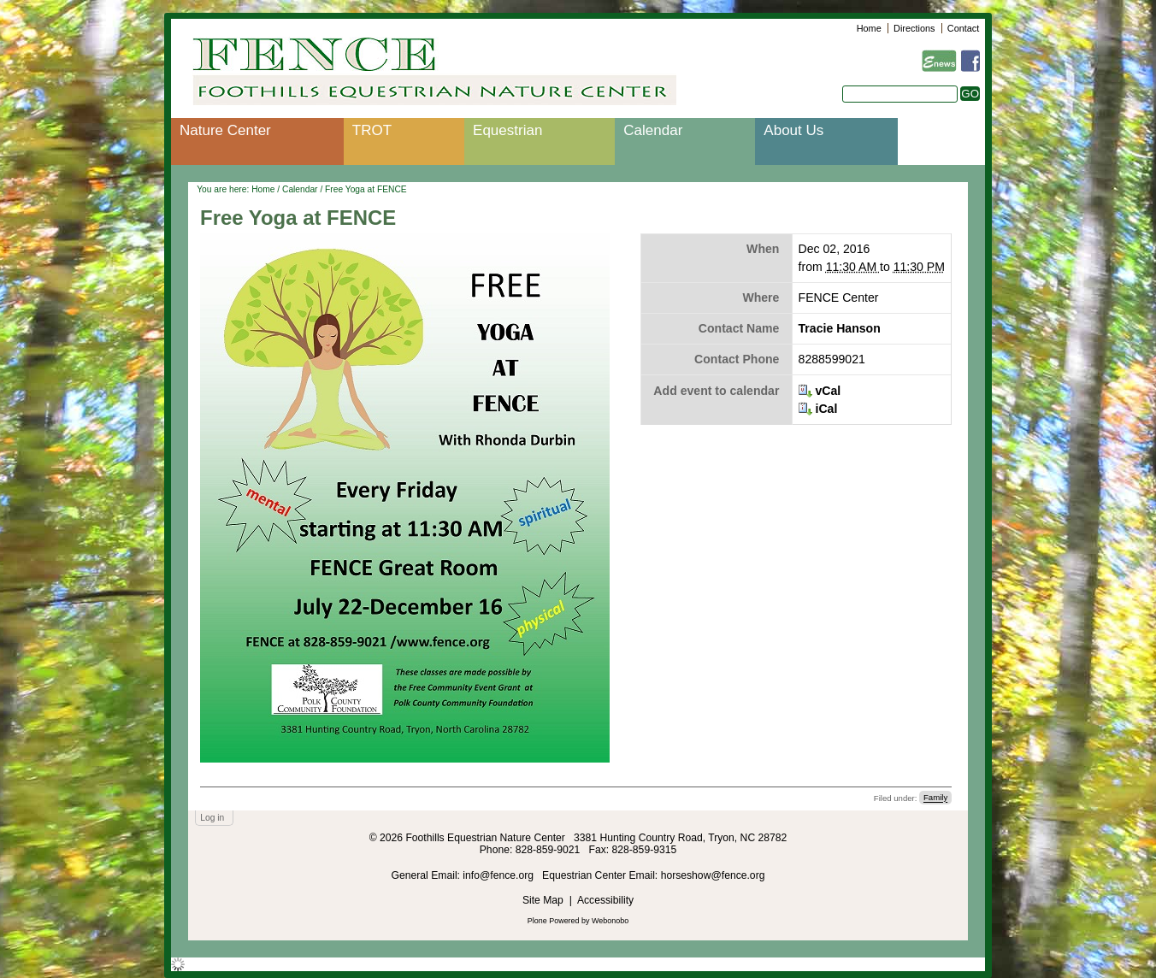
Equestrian (507, 130)
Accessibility (605, 900)
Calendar (652, 130)
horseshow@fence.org (713, 875)
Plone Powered (554, 920)
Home (869, 28)
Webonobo (610, 920)
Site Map (542, 900)
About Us (793, 130)
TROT (372, 130)
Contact (963, 28)
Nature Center (225, 130)
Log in (212, 817)
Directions (914, 28)
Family (935, 798)
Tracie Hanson (840, 328)
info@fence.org (499, 875)
